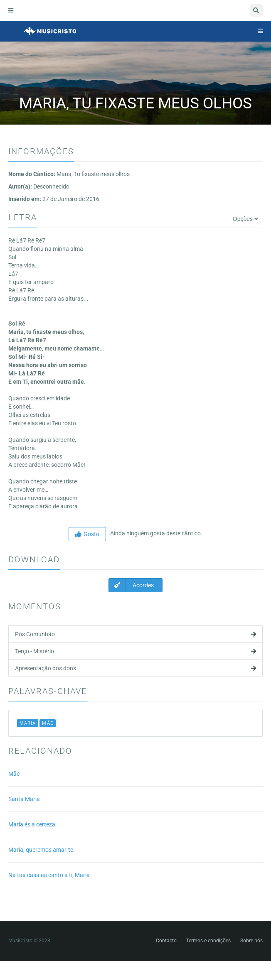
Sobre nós (251, 941)
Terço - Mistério (135, 651)
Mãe (14, 773)
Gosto (87, 534)
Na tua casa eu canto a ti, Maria (49, 875)
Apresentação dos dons (135, 668)
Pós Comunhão (135, 634)
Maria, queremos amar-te (40, 849)
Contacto (166, 941)
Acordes (131, 585)
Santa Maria (24, 799)
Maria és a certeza (31, 824)
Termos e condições (208, 941)
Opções (245, 219)
